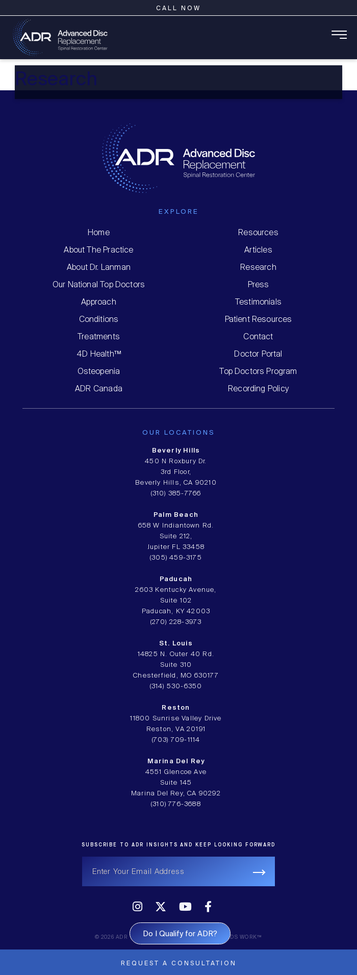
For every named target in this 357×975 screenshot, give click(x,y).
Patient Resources (258, 319)
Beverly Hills (176, 451)
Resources (258, 233)
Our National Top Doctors (99, 285)
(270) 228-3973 (176, 622)
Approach (98, 302)
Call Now (178, 8)
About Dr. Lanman (99, 267)
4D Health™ (98, 354)
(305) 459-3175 (176, 558)
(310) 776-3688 (176, 804)
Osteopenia (99, 371)
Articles (258, 250)
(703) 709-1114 (176, 740)
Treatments (99, 337)
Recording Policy (258, 389)
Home (99, 233)
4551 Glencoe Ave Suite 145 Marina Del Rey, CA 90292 (176, 782)
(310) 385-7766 (176, 493)
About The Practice (98, 250)
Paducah (176, 579)
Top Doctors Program (258, 371)
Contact (258, 337)
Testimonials (258, 302)
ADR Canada (98, 389)
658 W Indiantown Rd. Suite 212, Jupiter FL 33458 (176, 536)
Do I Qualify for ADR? (180, 934)
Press (258, 285)
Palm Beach (176, 515)
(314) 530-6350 (176, 686)
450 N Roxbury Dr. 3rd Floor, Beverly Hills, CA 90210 (176, 472)
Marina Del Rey (176, 761)
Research (258, 267)
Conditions (99, 319)
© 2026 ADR (111, 937)
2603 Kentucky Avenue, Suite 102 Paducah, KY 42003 (175, 600)
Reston (176, 708)
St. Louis (176, 643)
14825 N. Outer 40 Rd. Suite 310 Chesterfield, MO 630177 (176, 665)
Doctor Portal (258, 354)
